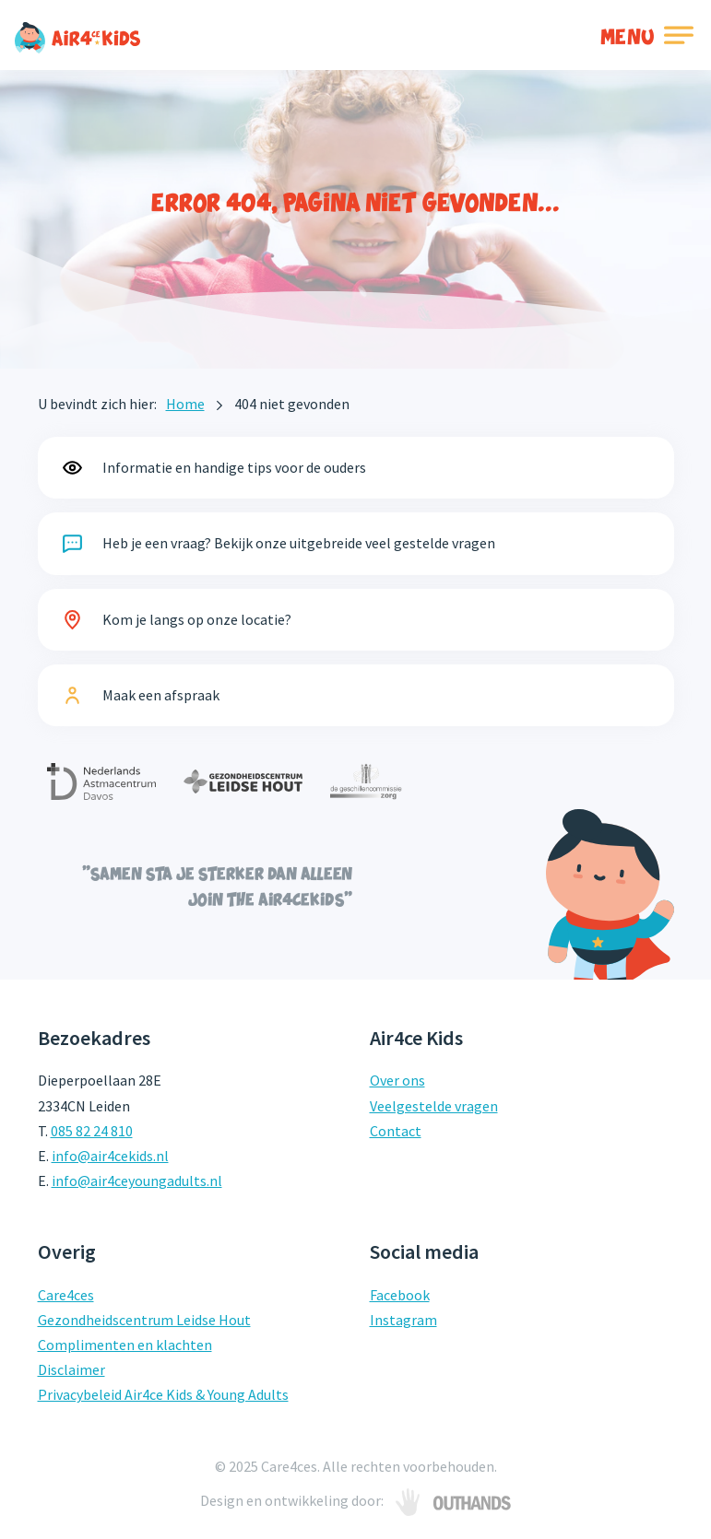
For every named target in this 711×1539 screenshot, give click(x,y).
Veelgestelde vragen (434, 1106)
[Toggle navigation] (649, 35)
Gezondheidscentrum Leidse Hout (144, 1319)
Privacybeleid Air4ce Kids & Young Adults (163, 1394)
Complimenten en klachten (125, 1344)
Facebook (400, 1295)
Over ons (397, 1080)
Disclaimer (71, 1369)
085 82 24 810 (92, 1131)
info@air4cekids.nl (110, 1155)
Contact (395, 1131)
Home (185, 403)
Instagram (403, 1319)
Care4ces (66, 1295)
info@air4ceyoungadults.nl (137, 1180)
